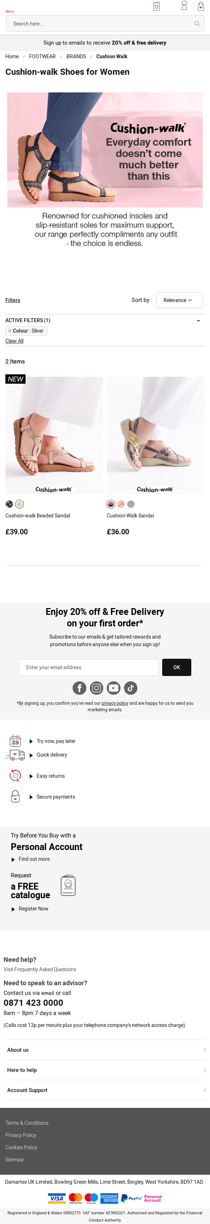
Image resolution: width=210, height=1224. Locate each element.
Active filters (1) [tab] (27, 318)
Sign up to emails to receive (105, 42)
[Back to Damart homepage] (26, 7)
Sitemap (14, 1153)
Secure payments (56, 792)
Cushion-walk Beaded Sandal (37, 514)
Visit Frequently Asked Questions (39, 964)
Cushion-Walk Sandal (130, 514)
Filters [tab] (12, 299)
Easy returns (50, 771)
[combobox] (105, 23)
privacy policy (115, 698)
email (47, 987)
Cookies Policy (21, 1141)
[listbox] (15, 502)
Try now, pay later (56, 736)
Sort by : (142, 298)
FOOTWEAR (42, 56)
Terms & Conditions (26, 1117)
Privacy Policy (20, 1129)
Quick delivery (52, 750)
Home (12, 56)
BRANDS (76, 56)
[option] (9, 502)
